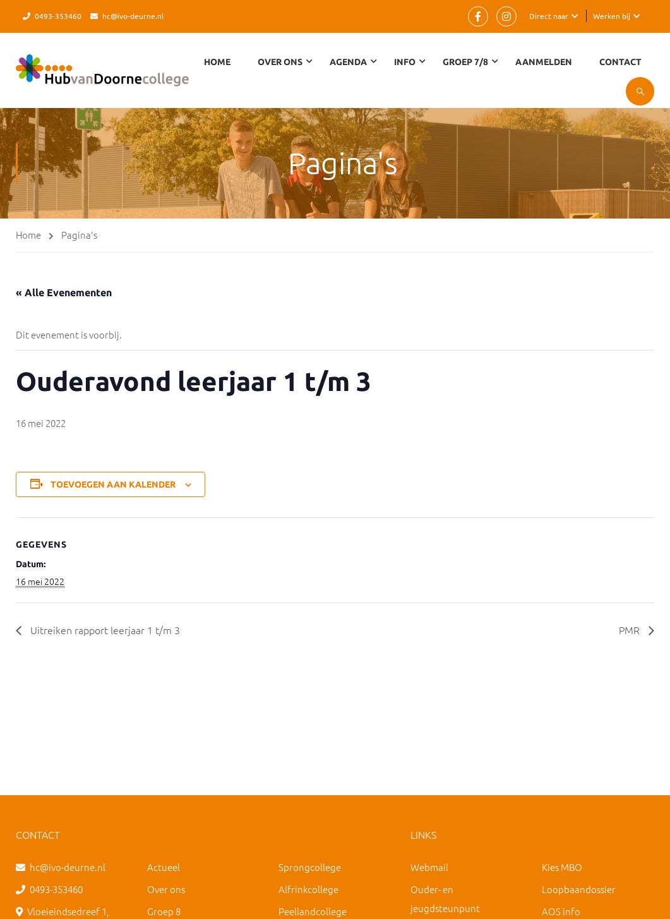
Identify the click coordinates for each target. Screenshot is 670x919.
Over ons (166, 889)
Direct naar (548, 16)
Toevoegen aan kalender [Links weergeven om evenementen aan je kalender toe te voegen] (113, 484)
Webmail (429, 867)
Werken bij (611, 16)
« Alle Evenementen (64, 292)
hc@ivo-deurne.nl (133, 16)
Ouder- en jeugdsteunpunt (445, 898)
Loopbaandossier (579, 889)
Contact (620, 62)
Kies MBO (562, 867)
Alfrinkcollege (308, 889)
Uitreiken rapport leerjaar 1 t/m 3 (104, 630)
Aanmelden (543, 62)
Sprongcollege (309, 867)
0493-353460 (58, 16)
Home (217, 62)
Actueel (163, 867)
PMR (630, 630)
